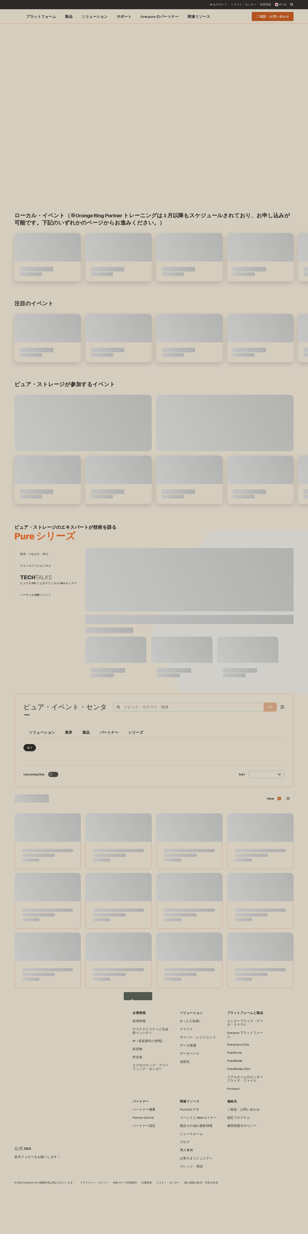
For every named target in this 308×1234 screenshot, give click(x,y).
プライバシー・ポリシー (94, 1228)
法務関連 (146, 1228)
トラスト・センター (168, 1228)
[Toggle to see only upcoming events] (53, 820)
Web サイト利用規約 (125, 1228)
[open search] (292, 4)
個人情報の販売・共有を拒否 (201, 1228)
